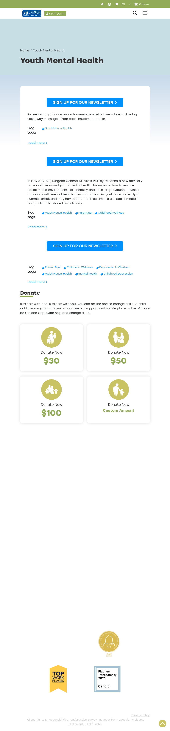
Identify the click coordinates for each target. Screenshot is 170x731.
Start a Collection (102, 567)
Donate (93, 549)
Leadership (29, 476)
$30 (51, 360)
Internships (29, 495)
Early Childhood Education (109, 500)
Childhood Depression (118, 273)
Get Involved (98, 543)
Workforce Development (108, 525)
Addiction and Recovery (107, 476)
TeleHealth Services (37, 561)
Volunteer (95, 579)
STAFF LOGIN (56, 13)
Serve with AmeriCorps (106, 585)
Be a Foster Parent (103, 597)
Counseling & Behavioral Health (107, 491)
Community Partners (38, 507)
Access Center (33, 543)
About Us (28, 470)
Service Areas (99, 470)
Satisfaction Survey (37, 567)
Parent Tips (52, 267)
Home (24, 50)
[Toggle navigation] (145, 12)
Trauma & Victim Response (110, 518)
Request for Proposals (114, 719)
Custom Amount (119, 410)
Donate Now (51, 352)
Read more (37, 143)
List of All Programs (37, 555)
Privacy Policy (140, 715)
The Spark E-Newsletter (107, 616)
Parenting (84, 212)
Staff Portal (93, 724)
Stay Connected (101, 610)
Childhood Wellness (111, 212)
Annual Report (32, 501)
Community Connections (108, 482)
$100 (51, 412)
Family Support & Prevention (111, 506)
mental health (87, 273)
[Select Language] (126, 4)
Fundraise (95, 603)
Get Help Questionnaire (40, 549)
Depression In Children (114, 267)
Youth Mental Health (58, 128)
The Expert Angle (34, 525)
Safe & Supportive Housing (110, 512)
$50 (118, 360)
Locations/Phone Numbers (42, 482)
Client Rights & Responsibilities (47, 719)
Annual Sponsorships (105, 573)
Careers (27, 489)
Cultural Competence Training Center (38, 516)
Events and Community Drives (107, 558)
